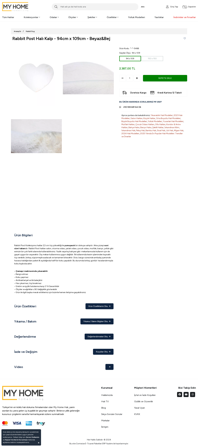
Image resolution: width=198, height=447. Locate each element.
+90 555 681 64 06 (132, 107)
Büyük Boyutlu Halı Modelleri (134, 121)
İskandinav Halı (128, 130)
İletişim (104, 426)
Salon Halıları (137, 118)
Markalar (105, 420)
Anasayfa (17, 31)
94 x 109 (130, 58)
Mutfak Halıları (128, 124)
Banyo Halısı (145, 127)
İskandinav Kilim (171, 127)
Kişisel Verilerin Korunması (16, 440)
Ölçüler (73, 17)
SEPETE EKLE (165, 78)
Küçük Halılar (149, 118)
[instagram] (192, 394)
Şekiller (92, 17)
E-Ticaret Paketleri (93, 443)
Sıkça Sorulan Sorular (111, 414)
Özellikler (112, 17)
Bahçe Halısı (134, 127)
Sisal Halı (161, 130)
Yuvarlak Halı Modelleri (173, 121)
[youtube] (186, 394)
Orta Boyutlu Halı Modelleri (168, 118)
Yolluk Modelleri (136, 17)
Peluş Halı (140, 130)
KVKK (137, 414)
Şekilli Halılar (158, 127)
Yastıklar (159, 17)
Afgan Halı (178, 130)
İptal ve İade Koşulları (145, 395)
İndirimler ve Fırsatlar (184, 17)
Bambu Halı (151, 130)
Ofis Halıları (160, 124)
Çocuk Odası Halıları (144, 124)
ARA (142, 7)
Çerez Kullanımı (32, 437)
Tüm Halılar (8, 17)
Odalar (54, 17)
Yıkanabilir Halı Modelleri (162, 115)
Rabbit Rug (30, 31)
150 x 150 (152, 58)
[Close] (39, 442)
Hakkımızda (107, 395)
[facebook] (179, 394)
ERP (104, 443)
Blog (103, 407)
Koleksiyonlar (32, 17)
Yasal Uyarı (139, 407)
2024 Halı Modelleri (130, 133)
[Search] (95, 6)
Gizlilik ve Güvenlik (143, 401)
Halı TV (105, 401)
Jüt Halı (169, 130)
